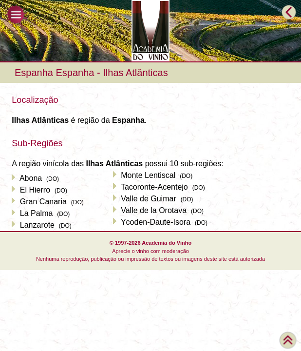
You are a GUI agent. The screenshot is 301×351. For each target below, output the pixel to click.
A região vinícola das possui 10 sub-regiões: (117, 163)
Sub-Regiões (37, 143)
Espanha (34, 72)
